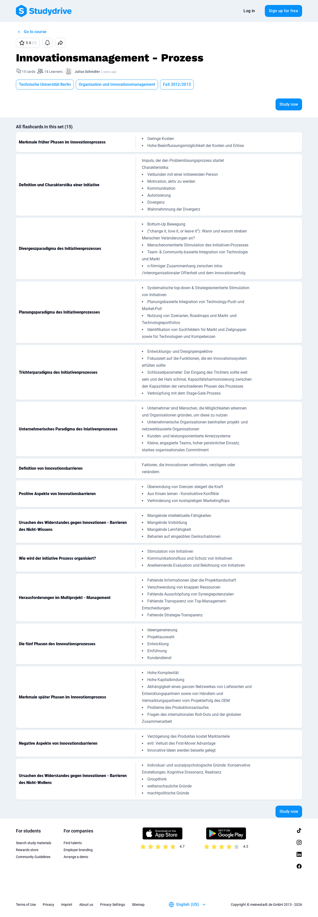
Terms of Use (26, 905)
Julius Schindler (87, 72)
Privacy (48, 905)
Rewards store (27, 850)
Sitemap (138, 905)
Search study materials (33, 843)
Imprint (66, 905)
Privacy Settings (112, 905)
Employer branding (78, 850)
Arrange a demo (76, 857)
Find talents (73, 843)
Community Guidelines (33, 857)
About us (86, 905)
